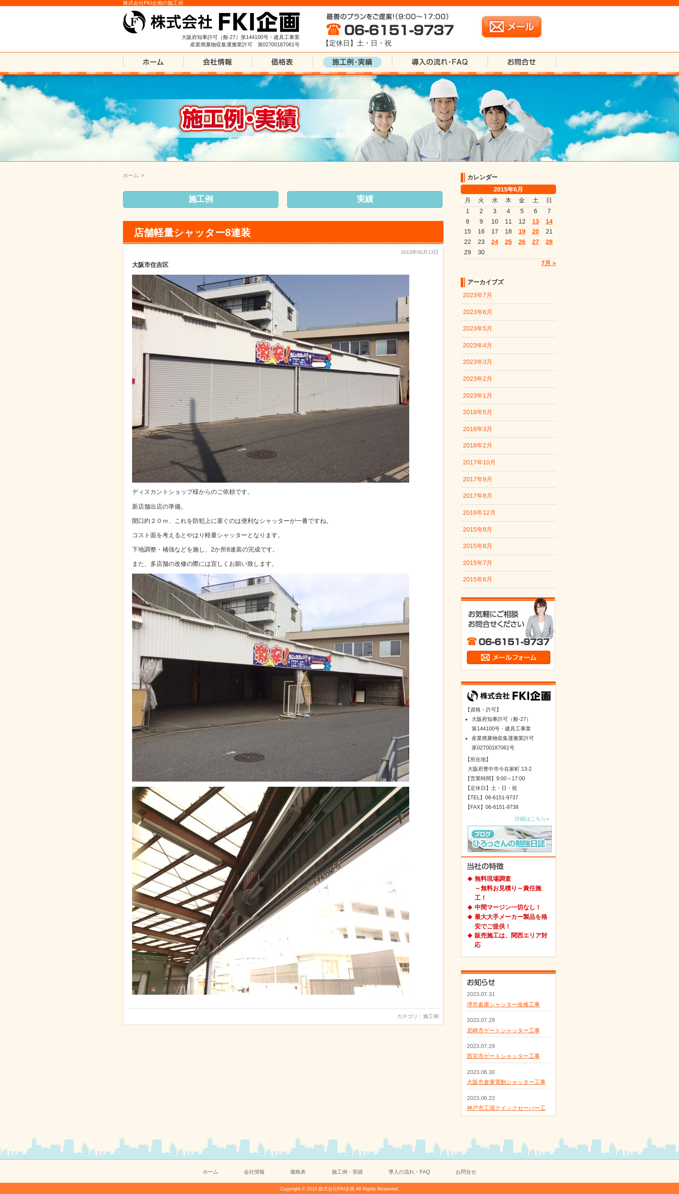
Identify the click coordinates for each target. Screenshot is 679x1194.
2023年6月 (477, 311)
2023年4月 (477, 345)
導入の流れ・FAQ (409, 1172)
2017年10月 (479, 462)
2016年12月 (479, 512)
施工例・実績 (347, 1172)
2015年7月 (477, 562)
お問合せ (466, 1172)
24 (494, 241)
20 (535, 231)
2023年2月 (477, 378)
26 (521, 241)
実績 (365, 199)
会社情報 (254, 1172)
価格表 (298, 1172)
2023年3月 (477, 361)
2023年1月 (477, 395)
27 (535, 241)
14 (549, 221)
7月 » (548, 263)
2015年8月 (477, 545)
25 (508, 241)
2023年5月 (477, 328)
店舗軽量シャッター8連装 (192, 232)
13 (535, 221)
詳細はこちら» (532, 819)
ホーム (131, 175)
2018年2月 (477, 445)
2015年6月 (477, 579)
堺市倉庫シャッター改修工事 (503, 1004)
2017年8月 (477, 495)
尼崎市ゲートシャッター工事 (503, 1030)
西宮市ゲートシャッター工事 (503, 1056)
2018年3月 (477, 428)
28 (549, 241)
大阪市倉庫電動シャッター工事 (506, 1082)
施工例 (200, 199)
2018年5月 (477, 412)
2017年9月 (477, 479)
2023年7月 (477, 295)
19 (521, 231)
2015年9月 (477, 529)
